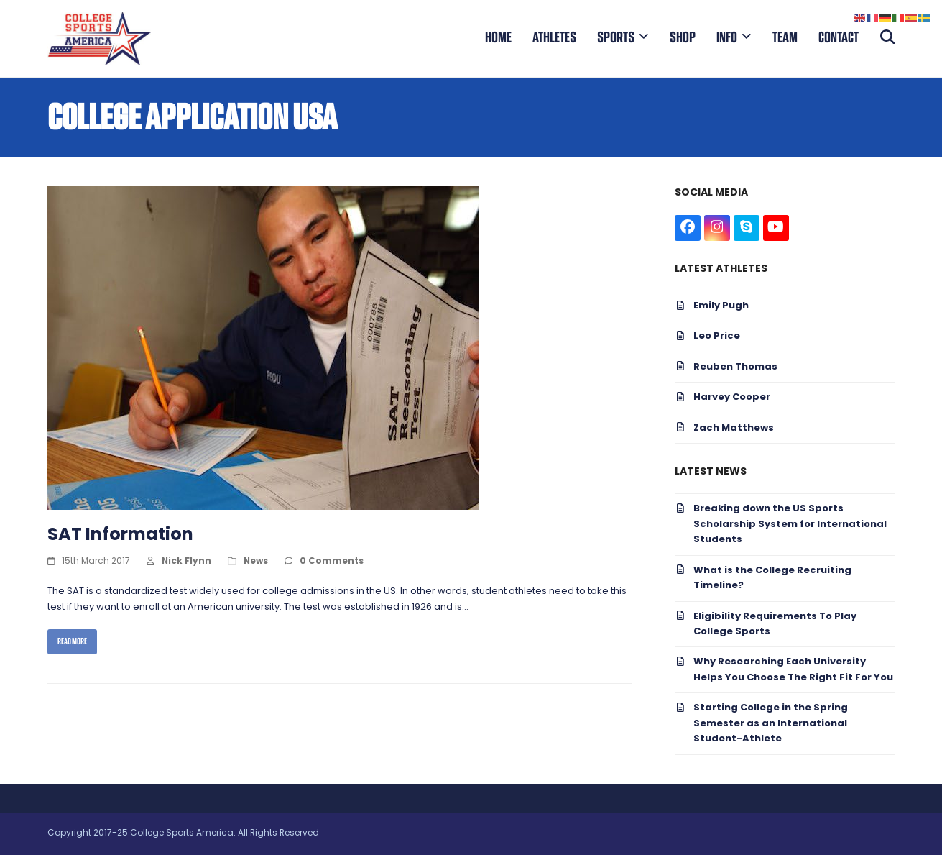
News (256, 561)
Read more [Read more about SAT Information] (72, 641)
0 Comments (332, 561)
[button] (887, 38)
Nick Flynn (186, 561)
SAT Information (120, 535)
